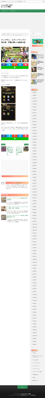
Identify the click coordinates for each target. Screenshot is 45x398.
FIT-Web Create (23, 395)
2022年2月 (34, 218)
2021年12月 (35, 224)
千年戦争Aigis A (13, 10)
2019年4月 (34, 318)
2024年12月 (35, 133)
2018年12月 (35, 329)
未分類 (8, 45)
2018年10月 (35, 335)
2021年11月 (35, 227)
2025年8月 (34, 109)
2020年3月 (34, 285)
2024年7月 (34, 147)
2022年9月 (34, 197)
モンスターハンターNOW (37, 371)
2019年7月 (34, 309)
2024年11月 (35, 136)
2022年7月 (34, 203)
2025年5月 (34, 118)
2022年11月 (35, 191)
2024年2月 (34, 153)
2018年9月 (34, 338)
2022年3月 (34, 215)
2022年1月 (34, 221)
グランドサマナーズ (36, 362)
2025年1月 (34, 130)
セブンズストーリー (36, 365)
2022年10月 (35, 194)
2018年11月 (35, 332)
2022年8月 (34, 200)
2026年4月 (34, 92)
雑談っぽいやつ (5, 10)
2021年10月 (35, 230)
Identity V (34, 352)
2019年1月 (34, 326)
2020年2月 (34, 288)
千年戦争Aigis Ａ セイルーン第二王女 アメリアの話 (40, 68)
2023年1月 (34, 186)
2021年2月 (34, 253)
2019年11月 (35, 297)
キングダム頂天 (35, 359)
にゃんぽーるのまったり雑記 (7, 5)
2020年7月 (34, 274)
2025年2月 (34, 127)
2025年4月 (34, 121)
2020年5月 (34, 279)
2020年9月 (34, 268)
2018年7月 (34, 344)
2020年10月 (35, 265)
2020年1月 (34, 291)
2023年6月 (34, 174)
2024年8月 (34, 145)
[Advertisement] (22, 21)
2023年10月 (35, 162)
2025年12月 (35, 101)
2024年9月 (34, 142)
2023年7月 (34, 171)
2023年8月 (34, 168)
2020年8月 (34, 271)
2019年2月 (34, 323)
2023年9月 (34, 165)
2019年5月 (34, 315)
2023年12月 (35, 156)
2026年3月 (34, 95)
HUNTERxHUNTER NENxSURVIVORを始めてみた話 (40, 80)
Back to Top (22, 387)
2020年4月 (34, 282)
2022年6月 (34, 206)
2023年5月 (34, 177)
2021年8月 (34, 235)
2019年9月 (34, 303)
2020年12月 (35, 259)
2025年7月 (34, 112)
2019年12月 (35, 294)
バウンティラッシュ (36, 368)
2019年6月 (34, 312)
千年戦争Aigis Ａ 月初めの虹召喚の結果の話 (40, 62)
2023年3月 (34, 183)
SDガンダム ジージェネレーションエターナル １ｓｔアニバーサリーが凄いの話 (40, 56)
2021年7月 (34, 238)
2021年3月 (34, 250)
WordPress (33, 395)
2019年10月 (35, 300)
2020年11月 (35, 262)
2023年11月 (35, 159)
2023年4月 (34, 180)
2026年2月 (34, 98)
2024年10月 (35, 139)
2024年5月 (34, 150)
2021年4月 (34, 247)
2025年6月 (34, 115)
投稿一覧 (18, 182)
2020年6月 (34, 276)
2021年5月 (34, 244)
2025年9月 (34, 106)
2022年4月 (34, 212)
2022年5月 (34, 209)
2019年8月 (34, 306)
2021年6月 (34, 241)
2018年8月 (34, 341)
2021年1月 (34, 256)
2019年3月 (34, 320)
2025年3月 (34, 124)
